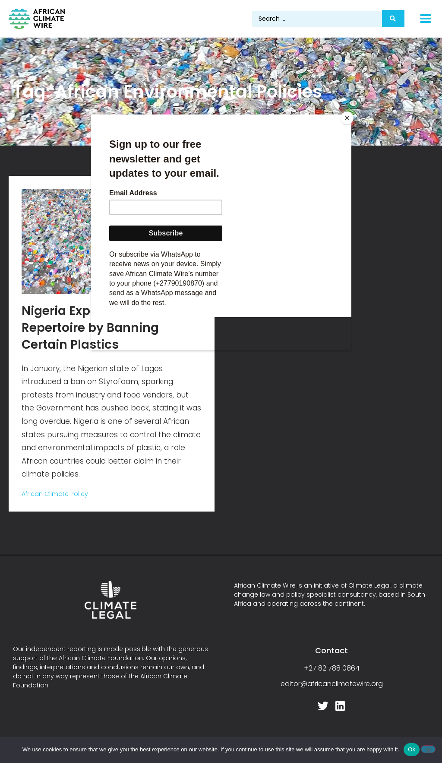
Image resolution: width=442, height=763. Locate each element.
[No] (428, 749)
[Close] (349, 116)
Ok (411, 749)
